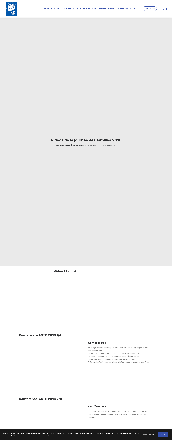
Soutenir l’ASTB (106, 8)
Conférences (90, 143)
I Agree (162, 434)
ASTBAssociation (109, 143)
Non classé (79, 143)
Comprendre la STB (52, 8)
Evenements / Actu (125, 8)
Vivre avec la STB (88, 8)
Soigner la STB (71, 8)
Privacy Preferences (147, 434)
